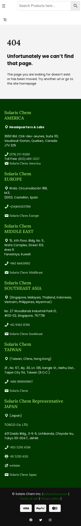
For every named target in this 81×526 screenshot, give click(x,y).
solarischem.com (55, 494)
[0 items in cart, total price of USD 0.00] (5, 19)
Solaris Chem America (25, 163)
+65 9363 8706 (20, 325)
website (15, 465)
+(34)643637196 (20, 206)
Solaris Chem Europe (24, 216)
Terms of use (29, 498)
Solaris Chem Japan (23, 475)
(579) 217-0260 (20, 154)
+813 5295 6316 (20, 447)
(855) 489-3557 (28, 159)
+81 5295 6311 (19, 456)
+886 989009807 (21, 381)
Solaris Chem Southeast (26, 334)
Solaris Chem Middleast (26, 272)
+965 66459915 (20, 263)
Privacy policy (50, 498)
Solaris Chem (19, 391)
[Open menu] (3, 5)
